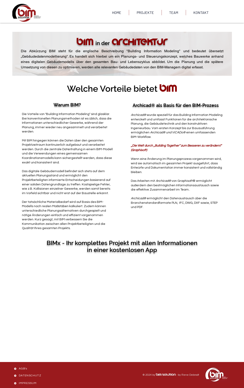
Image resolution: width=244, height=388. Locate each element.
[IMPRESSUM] (29, 383)
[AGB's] (29, 368)
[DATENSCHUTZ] (29, 375)
